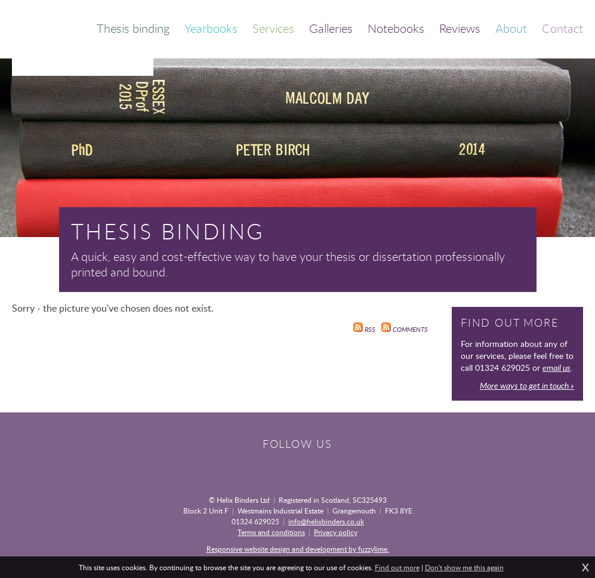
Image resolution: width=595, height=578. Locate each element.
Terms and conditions (271, 532)
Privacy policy (335, 532)
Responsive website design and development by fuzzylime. (297, 549)
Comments (404, 329)
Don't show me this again (464, 567)
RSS (364, 329)
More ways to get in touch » (527, 385)
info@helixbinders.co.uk (326, 521)
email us (556, 367)
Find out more (397, 567)
